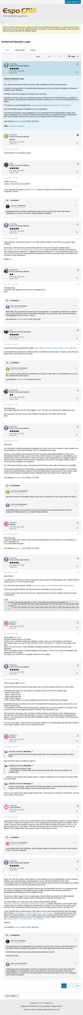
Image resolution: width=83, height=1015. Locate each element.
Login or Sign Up (73, 2)
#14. (75, 842)
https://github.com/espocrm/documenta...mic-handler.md (24, 250)
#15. (75, 940)
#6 (78, 344)
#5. (76, 306)
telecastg (18, 121)
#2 (78, 149)
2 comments (15, 486)
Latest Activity (20, 50)
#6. (76, 368)
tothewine (20, 379)
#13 (78, 747)
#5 (78, 284)
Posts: (12, 73)
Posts (7, 50)
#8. (76, 491)
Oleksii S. (18, 548)
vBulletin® (41, 1003)
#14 (78, 817)
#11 (78, 634)
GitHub (33, 189)
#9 (78, 534)
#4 (78, 238)
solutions (21, 126)
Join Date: (13, 71)
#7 (78, 404)
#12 (78, 679)
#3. (76, 205)
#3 (78, 178)
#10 (78, 572)
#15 (78, 875)
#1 (78, 78)
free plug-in (13, 126)
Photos (33, 50)
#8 (78, 441)
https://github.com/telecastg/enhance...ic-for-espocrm (51, 105)
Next (77, 986)
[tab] (7, 50)
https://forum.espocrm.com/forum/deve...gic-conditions (24, 919)
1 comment (14, 200)
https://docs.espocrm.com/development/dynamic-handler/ (53, 585)
